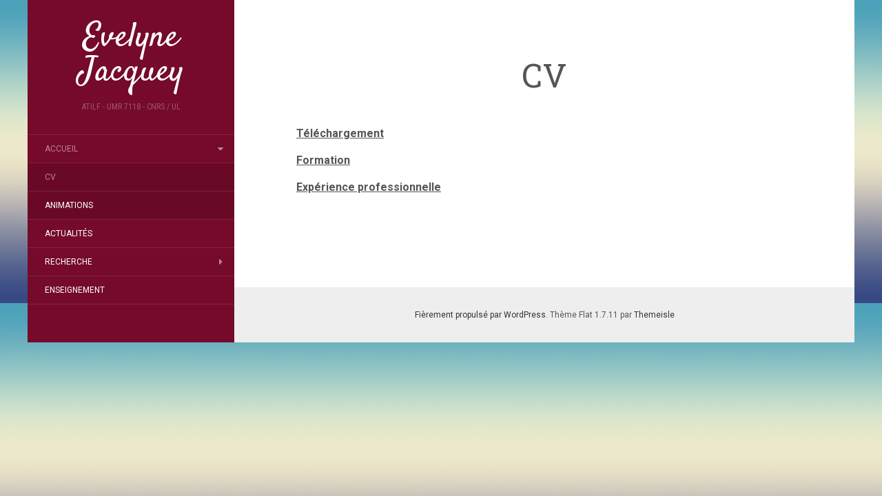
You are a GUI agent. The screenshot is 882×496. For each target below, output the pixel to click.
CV (50, 177)
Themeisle (654, 315)
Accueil (61, 149)
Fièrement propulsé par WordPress (480, 315)
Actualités (68, 233)
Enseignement (75, 290)
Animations (69, 205)
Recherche (68, 262)
